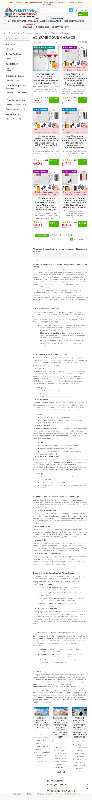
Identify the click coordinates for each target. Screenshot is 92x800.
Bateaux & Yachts (16, 109)
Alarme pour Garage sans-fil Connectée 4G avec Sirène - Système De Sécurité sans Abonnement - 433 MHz (75, 202)
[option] (41, 735)
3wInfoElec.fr (57, 794)
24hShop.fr (47, 794)
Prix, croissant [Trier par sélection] (39, 42)
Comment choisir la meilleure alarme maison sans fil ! (41, 722)
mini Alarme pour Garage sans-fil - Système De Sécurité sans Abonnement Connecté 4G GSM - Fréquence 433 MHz (46, 204)
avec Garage (14, 119)
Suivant (82, 239)
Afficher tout (42, 235)
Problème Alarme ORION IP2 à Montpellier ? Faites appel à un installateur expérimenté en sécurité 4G (79, 727)
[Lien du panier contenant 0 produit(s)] (83, 14)
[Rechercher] (71, 10)
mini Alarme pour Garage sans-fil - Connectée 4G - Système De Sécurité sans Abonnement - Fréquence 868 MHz (74, 142)
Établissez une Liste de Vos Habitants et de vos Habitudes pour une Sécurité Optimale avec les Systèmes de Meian (60, 727)
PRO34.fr (77, 794)
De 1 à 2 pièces (16, 80)
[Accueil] (4, 33)
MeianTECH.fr (68, 794)
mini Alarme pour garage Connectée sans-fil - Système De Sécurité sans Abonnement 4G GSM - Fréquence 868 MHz (45, 142)
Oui (10, 49)
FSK (11, 71)
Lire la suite (41, 762)
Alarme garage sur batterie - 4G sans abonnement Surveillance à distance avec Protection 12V (46, 78)
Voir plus (37, 260)
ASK (11, 68)
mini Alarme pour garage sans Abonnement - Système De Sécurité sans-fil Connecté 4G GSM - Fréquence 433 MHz (75, 79)
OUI (11, 59)
